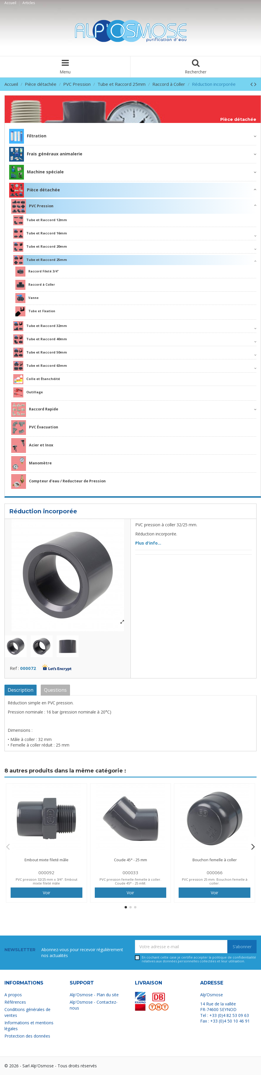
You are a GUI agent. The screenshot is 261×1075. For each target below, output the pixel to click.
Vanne (27, 298)
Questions (55, 690)
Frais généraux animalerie (45, 154)
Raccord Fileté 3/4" (37, 272)
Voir (46, 892)
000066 (215, 872)
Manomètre (31, 463)
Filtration (27, 136)
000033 (130, 872)
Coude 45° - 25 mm (130, 859)
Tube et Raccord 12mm (40, 220)
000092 (46, 872)
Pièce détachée (238, 119)
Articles (28, 2)
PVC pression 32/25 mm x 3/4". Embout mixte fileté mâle (46, 881)
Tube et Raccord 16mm (40, 234)
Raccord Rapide (34, 409)
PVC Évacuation (34, 427)
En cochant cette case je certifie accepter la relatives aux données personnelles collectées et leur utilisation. (199, 959)
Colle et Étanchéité (36, 379)
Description (20, 690)
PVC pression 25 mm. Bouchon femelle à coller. (214, 881)
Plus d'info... (148, 543)
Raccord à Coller (35, 285)
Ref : (14, 668)
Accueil (10, 2)
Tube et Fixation (35, 311)
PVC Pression (32, 206)
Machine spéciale (36, 172)
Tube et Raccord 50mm (40, 353)
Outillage (28, 392)
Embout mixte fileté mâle (46, 859)
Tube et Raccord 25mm (40, 260)
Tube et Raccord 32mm (40, 326)
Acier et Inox (32, 445)
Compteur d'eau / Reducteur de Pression (58, 481)
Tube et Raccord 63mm (40, 366)
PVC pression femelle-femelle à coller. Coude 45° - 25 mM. (130, 881)
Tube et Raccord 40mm (40, 339)
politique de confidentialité (234, 957)
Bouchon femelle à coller (215, 859)
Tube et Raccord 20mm (40, 247)
